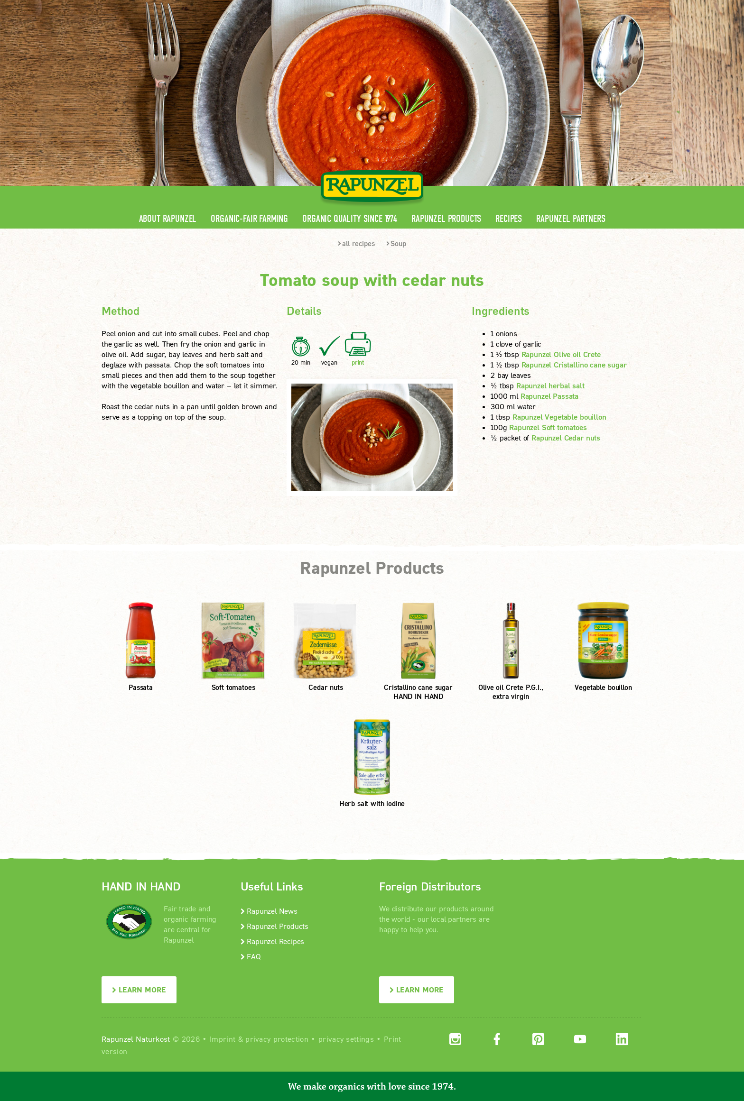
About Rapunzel (168, 219)
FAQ (251, 956)
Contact (562, 7)
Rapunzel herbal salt (550, 385)
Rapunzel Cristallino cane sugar (574, 364)
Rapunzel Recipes (273, 940)
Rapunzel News (269, 910)
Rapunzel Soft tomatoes (547, 426)
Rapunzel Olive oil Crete (561, 353)
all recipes (356, 243)
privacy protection (276, 1038)
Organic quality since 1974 (349, 219)
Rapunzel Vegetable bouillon (559, 416)
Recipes (508, 219)
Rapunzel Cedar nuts (565, 437)
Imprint (222, 1038)
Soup (396, 243)
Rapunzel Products (446, 219)
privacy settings (346, 1038)
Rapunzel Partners (570, 219)
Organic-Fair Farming (249, 219)
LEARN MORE (139, 989)
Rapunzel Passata (549, 395)
